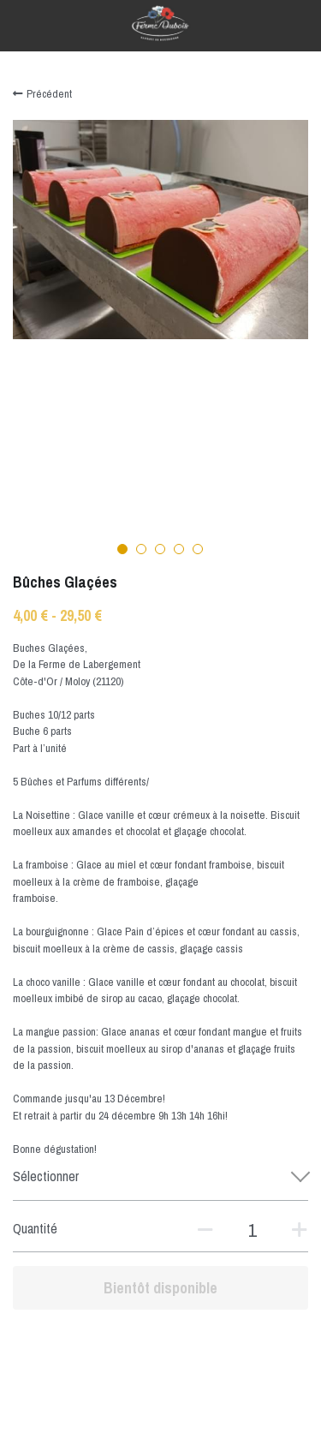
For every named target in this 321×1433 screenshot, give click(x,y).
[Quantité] (252, 1230)
